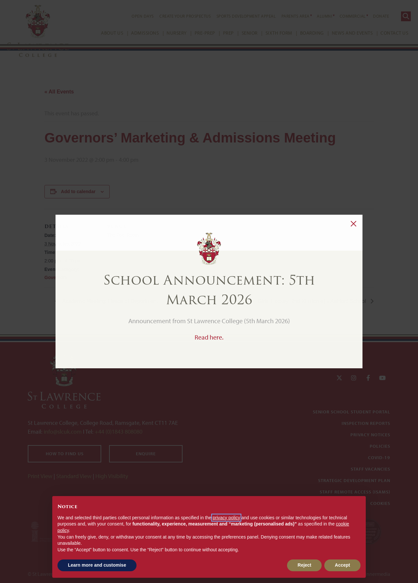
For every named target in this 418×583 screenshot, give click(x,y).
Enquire (146, 454)
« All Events (59, 91)
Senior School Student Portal (351, 412)
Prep (222, 33)
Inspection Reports (366, 423)
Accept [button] (342, 565)
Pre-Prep (198, 33)
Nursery (170, 33)
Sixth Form (272, 33)
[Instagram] (353, 378)
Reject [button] (304, 565)
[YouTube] (382, 378)
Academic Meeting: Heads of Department (109, 301)
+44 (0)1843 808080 (117, 431)
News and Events (345, 33)
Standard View (73, 476)
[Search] (399, 16)
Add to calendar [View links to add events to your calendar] (78, 191)
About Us (105, 33)
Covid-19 (379, 457)
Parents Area (289, 16)
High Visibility (111, 476)
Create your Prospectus (178, 16)
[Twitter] (339, 378)
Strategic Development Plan (354, 480)
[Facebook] (368, 378)
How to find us (65, 454)
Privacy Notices (370, 435)
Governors (56, 277)
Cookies (380, 503)
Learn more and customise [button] (97, 565)
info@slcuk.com (63, 431)
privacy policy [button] (226, 517)
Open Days (136, 16)
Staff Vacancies (370, 469)
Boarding (305, 33)
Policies (380, 446)
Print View (40, 476)
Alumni (318, 16)
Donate (374, 16)
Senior (243, 33)
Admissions (138, 33)
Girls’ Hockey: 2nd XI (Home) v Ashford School (312, 301)
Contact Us (388, 33)
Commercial (346, 16)
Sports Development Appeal (239, 16)
